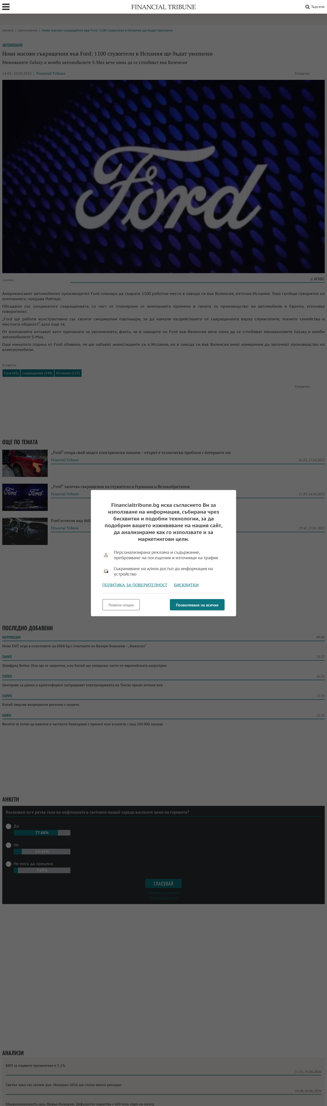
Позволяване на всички (197, 605)
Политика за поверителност (134, 584)
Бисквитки (186, 584)
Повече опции (121, 605)
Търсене (314, 6)
